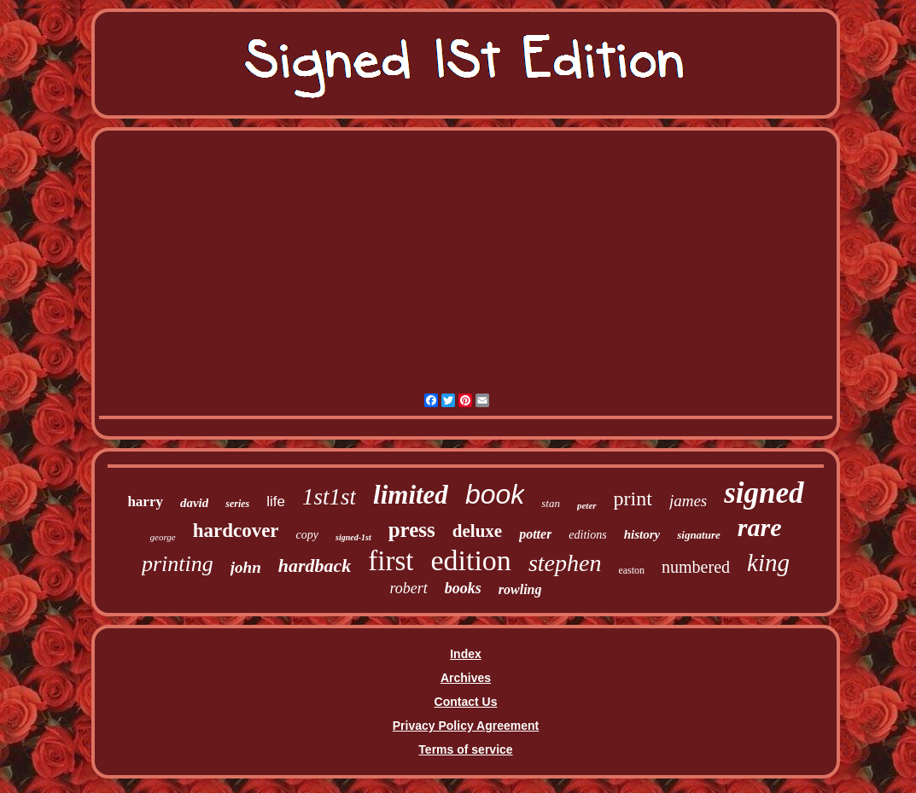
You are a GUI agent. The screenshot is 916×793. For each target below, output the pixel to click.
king (768, 562)
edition (470, 560)
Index (465, 654)
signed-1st (353, 537)
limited (410, 495)
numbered (696, 566)
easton (631, 570)
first (390, 560)
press (411, 529)
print (633, 498)
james (688, 501)
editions (587, 534)
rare (760, 527)
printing (177, 563)
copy (307, 534)
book (494, 494)
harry (145, 501)
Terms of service (465, 749)
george (163, 537)
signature (699, 534)
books (463, 588)
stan (550, 503)
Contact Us (466, 701)
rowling (520, 589)
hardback (315, 565)
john (245, 567)
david (194, 503)
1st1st (329, 497)
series (237, 504)
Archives (465, 678)
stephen (565, 563)
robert (408, 588)
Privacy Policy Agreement (466, 725)
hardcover (236, 530)
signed (763, 493)
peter (587, 505)
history (642, 534)
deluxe (477, 531)
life (275, 501)
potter (535, 534)
